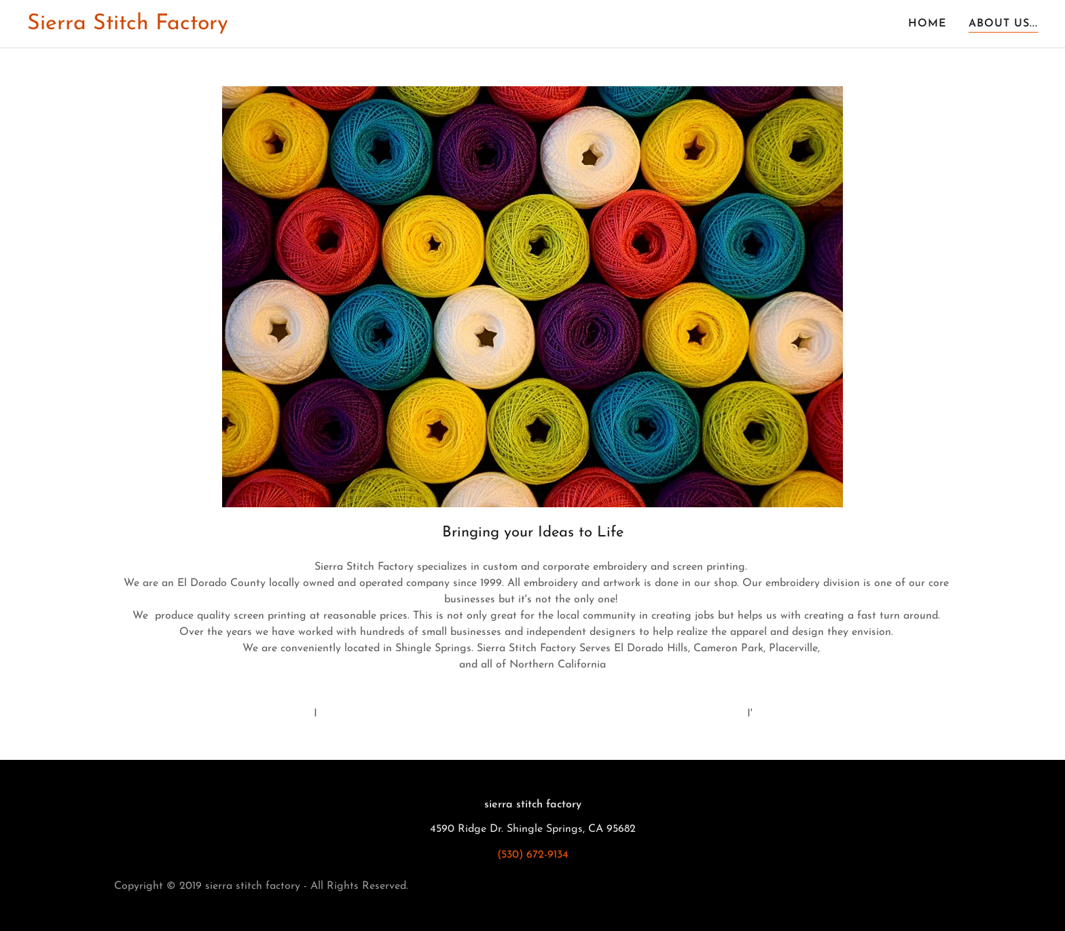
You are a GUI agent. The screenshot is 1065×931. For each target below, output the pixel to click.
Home (927, 23)
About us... (1003, 23)
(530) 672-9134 (532, 855)
